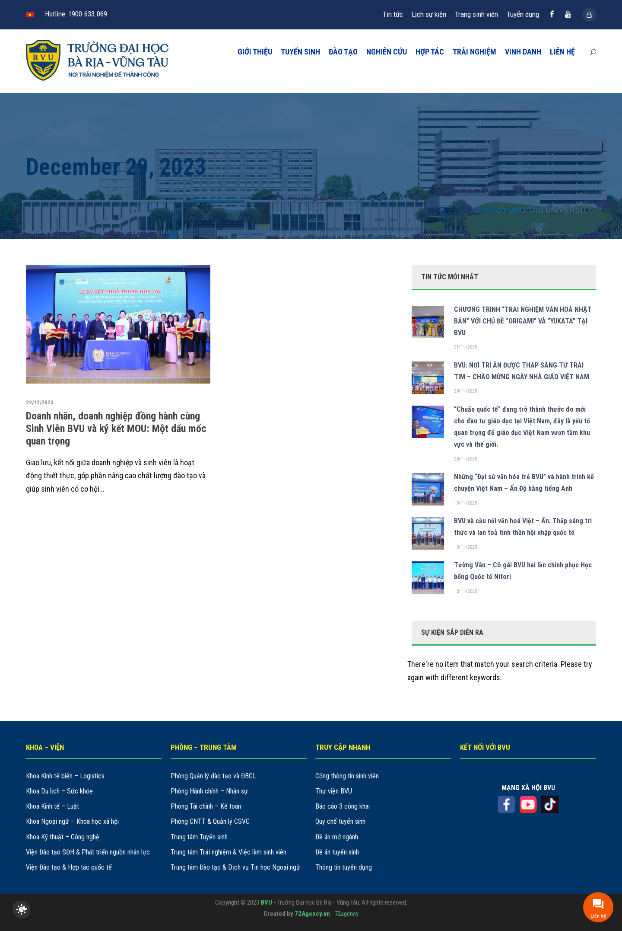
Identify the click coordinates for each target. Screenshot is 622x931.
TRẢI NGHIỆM (474, 51)
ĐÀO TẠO (343, 51)
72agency (347, 914)
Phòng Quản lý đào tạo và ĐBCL (213, 776)
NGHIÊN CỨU (386, 51)
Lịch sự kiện (429, 14)
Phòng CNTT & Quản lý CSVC (210, 821)
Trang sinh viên (476, 14)
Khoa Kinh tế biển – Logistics (65, 776)
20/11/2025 (465, 391)
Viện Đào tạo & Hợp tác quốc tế (69, 867)
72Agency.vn (312, 914)
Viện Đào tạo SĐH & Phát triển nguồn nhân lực (88, 852)
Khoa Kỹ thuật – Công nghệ (62, 837)
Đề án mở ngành (336, 837)
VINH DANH (523, 51)
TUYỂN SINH (300, 51)
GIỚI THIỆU (255, 51)
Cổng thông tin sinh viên (347, 776)
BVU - (268, 902)
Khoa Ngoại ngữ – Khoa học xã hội (72, 821)
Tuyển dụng (523, 14)
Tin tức (393, 14)
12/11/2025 (465, 591)
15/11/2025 (465, 503)
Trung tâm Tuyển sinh (199, 837)
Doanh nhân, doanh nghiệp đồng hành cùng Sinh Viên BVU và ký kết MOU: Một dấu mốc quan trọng (116, 428)
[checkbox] (21, 909)
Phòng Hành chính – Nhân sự (209, 791)
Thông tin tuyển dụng (343, 867)
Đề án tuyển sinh (337, 852)
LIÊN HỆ (562, 51)
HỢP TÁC (430, 51)
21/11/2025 (465, 347)
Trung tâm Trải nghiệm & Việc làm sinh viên (228, 852)
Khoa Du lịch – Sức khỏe (59, 791)
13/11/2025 (465, 547)
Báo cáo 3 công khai (342, 806)
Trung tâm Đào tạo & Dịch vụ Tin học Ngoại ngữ (235, 867)
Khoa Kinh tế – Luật (52, 806)
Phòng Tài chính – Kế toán (206, 806)
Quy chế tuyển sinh (340, 821)
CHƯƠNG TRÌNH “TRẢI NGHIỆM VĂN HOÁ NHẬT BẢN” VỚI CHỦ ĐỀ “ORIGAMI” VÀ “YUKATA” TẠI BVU (523, 321)
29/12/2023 (40, 402)
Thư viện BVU (333, 791)
